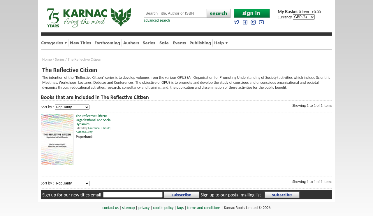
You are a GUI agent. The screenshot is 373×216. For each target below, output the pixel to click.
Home (47, 59)
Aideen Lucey (84, 132)
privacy (144, 207)
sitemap (128, 207)
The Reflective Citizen (84, 59)
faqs (180, 207)
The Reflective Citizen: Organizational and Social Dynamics (93, 120)
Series (59, 59)
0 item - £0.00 (299, 11)
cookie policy (163, 207)
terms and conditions (203, 207)
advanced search (157, 20)
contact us (111, 207)
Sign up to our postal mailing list (230, 195)
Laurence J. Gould (99, 128)
